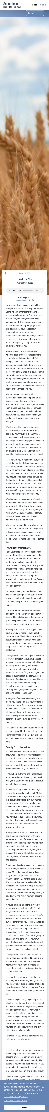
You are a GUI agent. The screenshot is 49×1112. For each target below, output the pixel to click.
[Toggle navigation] (8, 13)
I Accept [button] (24, 1107)
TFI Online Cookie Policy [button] (15, 1100)
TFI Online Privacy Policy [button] (16, 1097)
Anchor (11, 3)
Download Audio (21, 300)
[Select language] (35, 13)
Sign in (43, 5)
